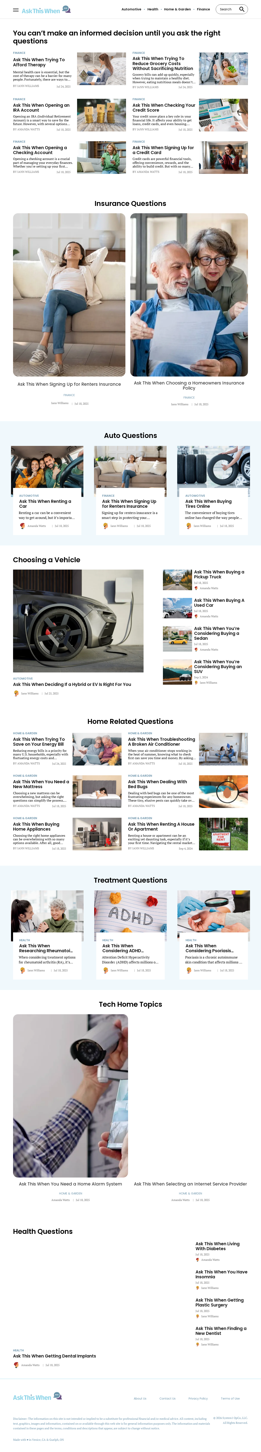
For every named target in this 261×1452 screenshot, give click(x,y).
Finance (203, 9)
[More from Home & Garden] (41, 733)
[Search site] (242, 9)
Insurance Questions (130, 204)
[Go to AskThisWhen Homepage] (46, 9)
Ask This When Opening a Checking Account (40, 150)
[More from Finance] (43, 53)
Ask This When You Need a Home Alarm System (70, 1184)
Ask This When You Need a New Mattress (41, 784)
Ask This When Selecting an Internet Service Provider (190, 1184)
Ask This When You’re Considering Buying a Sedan (217, 633)
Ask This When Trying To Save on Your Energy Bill (39, 742)
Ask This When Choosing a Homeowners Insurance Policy (189, 385)
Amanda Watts (37, 526)
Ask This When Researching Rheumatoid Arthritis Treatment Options (46, 953)
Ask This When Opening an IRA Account (41, 108)
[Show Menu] (16, 9)
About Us (140, 1398)
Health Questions (43, 1231)
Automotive (131, 9)
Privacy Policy (198, 1398)
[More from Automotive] (47, 495)
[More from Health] (47, 940)
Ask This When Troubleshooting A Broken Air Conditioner (161, 742)
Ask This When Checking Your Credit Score (164, 108)
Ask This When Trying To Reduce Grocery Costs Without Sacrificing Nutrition (163, 63)
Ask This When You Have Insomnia (222, 1274)
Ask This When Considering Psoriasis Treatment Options (208, 951)
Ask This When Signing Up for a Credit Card (163, 150)
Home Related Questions (130, 721)
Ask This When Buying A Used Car (219, 603)
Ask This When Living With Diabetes (218, 1246)
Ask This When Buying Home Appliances (36, 827)
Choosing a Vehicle (46, 560)
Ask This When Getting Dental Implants (54, 1356)
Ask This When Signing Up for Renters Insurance (69, 384)
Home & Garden (177, 9)
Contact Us (167, 1398)
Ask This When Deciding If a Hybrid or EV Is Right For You (72, 684)
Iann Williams (60, 403)
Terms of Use (230, 1398)
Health (152, 9)
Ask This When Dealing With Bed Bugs (157, 784)
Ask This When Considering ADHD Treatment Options (122, 951)
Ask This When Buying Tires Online (208, 503)
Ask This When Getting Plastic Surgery (220, 1303)
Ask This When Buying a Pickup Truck (219, 574)
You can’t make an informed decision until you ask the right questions (116, 37)
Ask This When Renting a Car (45, 503)
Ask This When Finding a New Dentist (221, 1331)
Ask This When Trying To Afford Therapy (39, 62)
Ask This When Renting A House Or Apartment (161, 827)
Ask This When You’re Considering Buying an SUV (218, 666)
